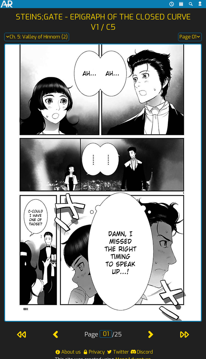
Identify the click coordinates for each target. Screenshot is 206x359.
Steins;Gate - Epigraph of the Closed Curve (103, 17)
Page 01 (190, 37)
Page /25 (103, 334)
